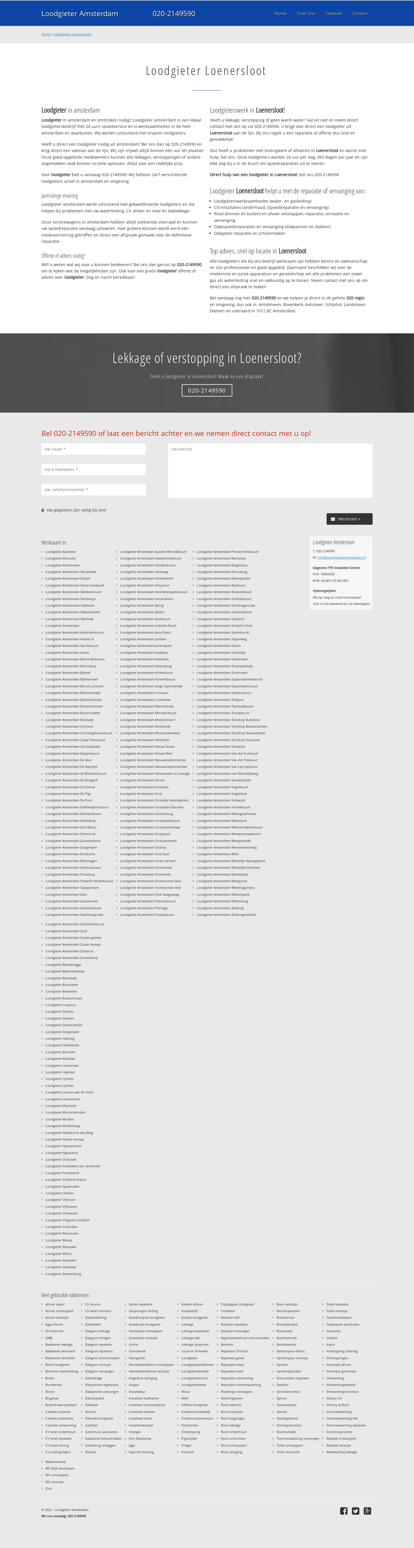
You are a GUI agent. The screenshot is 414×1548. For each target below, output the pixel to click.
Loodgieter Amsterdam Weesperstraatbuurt (229, 834)
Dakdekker (93, 1324)
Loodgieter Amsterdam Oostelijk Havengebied (154, 800)
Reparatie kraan (232, 1364)
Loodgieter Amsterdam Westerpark (222, 874)
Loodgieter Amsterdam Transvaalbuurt (225, 706)
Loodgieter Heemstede (62, 1045)
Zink (48, 1488)
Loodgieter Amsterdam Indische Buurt (148, 625)
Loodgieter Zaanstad (60, 1267)
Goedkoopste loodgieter (147, 1317)
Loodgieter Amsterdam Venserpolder (224, 780)
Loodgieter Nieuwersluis (63, 1146)
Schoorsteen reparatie (293, 1378)
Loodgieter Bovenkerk (61, 984)
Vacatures (333, 1331)
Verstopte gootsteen (341, 1371)
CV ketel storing (57, 1445)
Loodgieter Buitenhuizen (63, 998)
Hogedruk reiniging (143, 1378)
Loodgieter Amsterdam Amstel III (69, 639)
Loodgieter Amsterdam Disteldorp (70, 820)
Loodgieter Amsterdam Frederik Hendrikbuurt (79, 881)
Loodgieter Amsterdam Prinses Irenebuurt (228, 551)
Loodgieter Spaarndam (62, 1186)
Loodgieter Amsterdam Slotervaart (222, 672)
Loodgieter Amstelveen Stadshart (70, 605)
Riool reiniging (231, 1452)
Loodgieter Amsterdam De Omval (70, 787)
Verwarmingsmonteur (342, 1391)
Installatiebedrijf (141, 1425)
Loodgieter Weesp (58, 1240)
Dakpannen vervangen (102, 1391)
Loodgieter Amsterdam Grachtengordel (74, 914)
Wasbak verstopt (338, 1445)
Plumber (187, 1452)
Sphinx (282, 1398)
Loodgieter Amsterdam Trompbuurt (223, 713)
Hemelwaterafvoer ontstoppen (152, 1364)
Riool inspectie (232, 1411)
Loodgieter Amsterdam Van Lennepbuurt (227, 766)
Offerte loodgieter (194, 1405)
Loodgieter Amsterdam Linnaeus (144, 693)
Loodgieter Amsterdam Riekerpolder (223, 578)
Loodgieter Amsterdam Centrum (69, 726)
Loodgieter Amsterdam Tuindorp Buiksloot (228, 720)
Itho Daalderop (140, 1438)
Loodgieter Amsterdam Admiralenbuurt (74, 632)
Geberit (90, 1452)
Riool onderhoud (233, 1432)
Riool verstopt (287, 1304)
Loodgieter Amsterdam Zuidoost (69, 951)
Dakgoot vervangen (99, 1371)
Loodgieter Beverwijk (61, 978)
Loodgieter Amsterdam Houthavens (146, 599)
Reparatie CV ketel (234, 1351)
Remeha (227, 1344)
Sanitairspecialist (289, 1371)
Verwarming (335, 1378)
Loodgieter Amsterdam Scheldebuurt (224, 599)
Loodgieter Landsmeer (62, 1065)
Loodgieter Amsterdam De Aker (68, 760)
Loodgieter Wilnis (58, 1253)
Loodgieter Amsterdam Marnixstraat (147, 706)
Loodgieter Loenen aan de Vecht (69, 1092)
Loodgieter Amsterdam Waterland (222, 820)
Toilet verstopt (337, 1311)
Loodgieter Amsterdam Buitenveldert (72, 713)
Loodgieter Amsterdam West (218, 854)
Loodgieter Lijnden (59, 1078)
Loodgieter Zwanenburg (63, 1274)
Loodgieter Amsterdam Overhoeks (145, 874)
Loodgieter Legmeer (60, 1072)
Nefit (185, 1398)
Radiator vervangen (235, 1331)
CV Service (92, 1304)
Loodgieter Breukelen (61, 991)
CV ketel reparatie (58, 1438)
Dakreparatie (94, 1398)
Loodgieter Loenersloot (72, 34)
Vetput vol (334, 1398)
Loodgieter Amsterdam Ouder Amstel (147, 861)
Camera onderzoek (59, 1418)
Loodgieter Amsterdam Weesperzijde (224, 841)
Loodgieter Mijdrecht (60, 1105)
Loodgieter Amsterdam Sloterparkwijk (225, 666)
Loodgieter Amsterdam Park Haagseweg (149, 894)
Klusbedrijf (189, 1311)
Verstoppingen (337, 1358)
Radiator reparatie (234, 1324)
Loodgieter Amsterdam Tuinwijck (221, 746)
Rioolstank (284, 1331)
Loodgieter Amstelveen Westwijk (69, 619)
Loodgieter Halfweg (59, 1038)
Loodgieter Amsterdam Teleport (220, 699)
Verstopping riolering (342, 1351)
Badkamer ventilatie (60, 1358)
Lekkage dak (190, 1338)
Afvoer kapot (55, 1304)
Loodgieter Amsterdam (79, 13)
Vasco (330, 1344)
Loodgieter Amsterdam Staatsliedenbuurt (227, 686)
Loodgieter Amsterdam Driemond (70, 834)
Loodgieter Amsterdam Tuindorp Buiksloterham (232, 726)
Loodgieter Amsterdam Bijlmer (68, 672)
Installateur (137, 1391)
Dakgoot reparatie (98, 1344)
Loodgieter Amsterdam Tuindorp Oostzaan (228, 740)
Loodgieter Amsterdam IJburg (142, 605)
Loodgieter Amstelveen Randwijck (70, 599)
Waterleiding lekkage (341, 1452)
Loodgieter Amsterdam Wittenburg (222, 901)
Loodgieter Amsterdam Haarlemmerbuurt (150, 558)
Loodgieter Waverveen (62, 1233)
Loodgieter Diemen (59, 1011)
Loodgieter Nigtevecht (61, 1153)
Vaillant (332, 1338)
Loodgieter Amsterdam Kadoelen (144, 659)
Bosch (49, 1391)
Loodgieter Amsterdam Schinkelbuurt (224, 612)
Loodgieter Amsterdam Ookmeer (144, 787)
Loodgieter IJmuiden (60, 1052)
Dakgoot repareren (99, 1351)
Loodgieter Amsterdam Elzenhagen (71, 861)
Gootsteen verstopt (143, 1338)
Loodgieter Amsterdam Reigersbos (222, 565)
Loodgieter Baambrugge (63, 964)
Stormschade (286, 1432)
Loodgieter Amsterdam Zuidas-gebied (73, 937)
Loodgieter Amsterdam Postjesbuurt (147, 914)
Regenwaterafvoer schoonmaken (245, 1338)
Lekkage (187, 1324)
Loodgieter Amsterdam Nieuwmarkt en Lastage (155, 773)
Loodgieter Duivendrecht (64, 1025)
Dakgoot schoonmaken (102, 1358)
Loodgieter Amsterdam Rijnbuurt (221, 585)
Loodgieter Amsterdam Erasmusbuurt (73, 867)
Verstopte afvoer (338, 1364)
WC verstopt (54, 1482)
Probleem (228, 1311)
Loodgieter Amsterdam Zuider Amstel (73, 944)
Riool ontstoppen (234, 1445)
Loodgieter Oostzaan (60, 1159)
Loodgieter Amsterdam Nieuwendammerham (153, 766)
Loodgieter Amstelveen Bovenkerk (70, 572)
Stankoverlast (287, 1405)
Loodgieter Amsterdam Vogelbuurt (222, 787)
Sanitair (282, 1364)
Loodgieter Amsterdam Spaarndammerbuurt (229, 679)
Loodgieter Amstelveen (62, 565)
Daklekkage (93, 1378)
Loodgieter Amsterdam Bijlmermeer (71, 679)
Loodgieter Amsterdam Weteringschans (226, 887)
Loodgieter (189, 1358)
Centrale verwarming (60, 1425)
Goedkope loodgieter (144, 1324)
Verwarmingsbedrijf (340, 1384)
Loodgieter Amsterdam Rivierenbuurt (224, 592)
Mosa (185, 1391)
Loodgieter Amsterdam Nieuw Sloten (147, 746)
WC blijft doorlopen (60, 1468)
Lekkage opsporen (195, 1344)
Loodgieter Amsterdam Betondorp (70, 666)
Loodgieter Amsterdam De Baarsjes (71, 766)
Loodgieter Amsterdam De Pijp (68, 793)
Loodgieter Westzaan (60, 1247)
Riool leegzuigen (233, 1418)
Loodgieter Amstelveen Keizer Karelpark (74, 585)
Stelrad (282, 1411)
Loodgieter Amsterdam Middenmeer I (148, 720)
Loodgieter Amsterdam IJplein (142, 612)
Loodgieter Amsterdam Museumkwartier (150, 733)
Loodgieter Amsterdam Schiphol (220, 619)
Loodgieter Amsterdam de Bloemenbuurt (75, 773)
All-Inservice (54, 1331)
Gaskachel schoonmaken (103, 1438)
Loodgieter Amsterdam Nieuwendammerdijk (153, 760)
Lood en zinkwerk (194, 1351)
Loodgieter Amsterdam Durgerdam (71, 847)
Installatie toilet (140, 1418)
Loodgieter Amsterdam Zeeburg (220, 908)
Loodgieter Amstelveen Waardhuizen (72, 612)
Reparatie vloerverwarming (241, 1384)
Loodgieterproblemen (197, 1364)
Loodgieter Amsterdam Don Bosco (70, 827)
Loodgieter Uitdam (59, 1193)
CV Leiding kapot (58, 1452)
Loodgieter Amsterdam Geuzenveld (71, 901)
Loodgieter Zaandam (60, 1260)
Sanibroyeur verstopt (292, 1358)
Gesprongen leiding (143, 1311)
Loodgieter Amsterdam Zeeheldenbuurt (74, 924)
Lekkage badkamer (195, 1331)
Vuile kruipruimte (339, 1432)
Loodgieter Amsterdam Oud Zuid (144, 854)
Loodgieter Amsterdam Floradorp (70, 874)
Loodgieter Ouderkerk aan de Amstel (72, 1166)
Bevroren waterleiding (61, 1371)
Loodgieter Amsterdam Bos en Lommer (74, 686)
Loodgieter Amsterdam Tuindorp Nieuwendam (231, 733)
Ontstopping (190, 1432)
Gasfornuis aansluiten (101, 1432)
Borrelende (53, 1384)
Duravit (90, 1411)
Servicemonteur (288, 1391)
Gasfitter (91, 1425)
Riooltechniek (287, 1338)
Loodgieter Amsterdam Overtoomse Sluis (150, 881)
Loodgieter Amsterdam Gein (66, 894)
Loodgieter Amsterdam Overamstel (146, 867)
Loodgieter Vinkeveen (61, 1213)
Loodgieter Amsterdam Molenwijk (145, 726)
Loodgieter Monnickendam (65, 1112)
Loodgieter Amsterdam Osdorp (143, 847)
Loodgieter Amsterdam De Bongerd (71, 780)
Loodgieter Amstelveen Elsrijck (68, 578)
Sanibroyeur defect (291, 1351)
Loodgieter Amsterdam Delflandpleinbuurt (77, 807)
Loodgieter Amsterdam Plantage (144, 908)
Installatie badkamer (144, 1398)
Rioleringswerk (232, 1398)
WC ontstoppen (57, 1475)
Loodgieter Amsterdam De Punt (68, 800)
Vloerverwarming (339, 1411)
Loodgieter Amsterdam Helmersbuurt (147, 565)
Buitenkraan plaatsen (61, 1405)
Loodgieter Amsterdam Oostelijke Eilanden (152, 807)
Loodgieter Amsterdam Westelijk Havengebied (231, 861)
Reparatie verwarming (237, 1378)
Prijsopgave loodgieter (237, 1304)
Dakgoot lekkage (97, 1331)
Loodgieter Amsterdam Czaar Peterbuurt (75, 740)
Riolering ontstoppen (236, 1391)
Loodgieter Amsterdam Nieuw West (146, 753)
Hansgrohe (137, 1358)
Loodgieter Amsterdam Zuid (66, 931)
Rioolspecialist (287, 1324)
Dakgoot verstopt (98, 1364)
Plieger (186, 1445)
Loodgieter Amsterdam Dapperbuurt (72, 753)
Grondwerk (137, 1351)
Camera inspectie (58, 1411)
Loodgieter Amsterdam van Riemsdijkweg (227, 773)
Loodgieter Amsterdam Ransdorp (221, 558)
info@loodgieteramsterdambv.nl (341, 557)
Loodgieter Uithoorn (60, 1199)
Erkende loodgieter (99, 1418)
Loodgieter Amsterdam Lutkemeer (145, 699)
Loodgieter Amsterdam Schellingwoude (226, 605)
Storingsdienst (287, 1418)
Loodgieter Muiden (59, 1119)
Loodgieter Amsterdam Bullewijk (69, 720)
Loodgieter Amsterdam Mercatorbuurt (148, 713)
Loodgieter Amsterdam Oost (141, 793)
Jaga (132, 1445)
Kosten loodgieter (194, 1317)
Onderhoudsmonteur (197, 1418)
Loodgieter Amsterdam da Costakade (72, 746)
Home (46, 34)
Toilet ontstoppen (290, 1445)
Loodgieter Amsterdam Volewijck (221, 800)
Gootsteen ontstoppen (146, 1331)
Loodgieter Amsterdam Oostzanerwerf (148, 841)
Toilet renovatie (288, 1452)
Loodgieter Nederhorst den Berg (69, 1132)
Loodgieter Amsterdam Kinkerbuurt (146, 672)
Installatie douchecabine (147, 1405)
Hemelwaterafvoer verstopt (149, 1371)
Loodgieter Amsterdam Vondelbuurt (223, 807)
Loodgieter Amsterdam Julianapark (146, 645)
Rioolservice (285, 1317)
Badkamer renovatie (60, 1351)
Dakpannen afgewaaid (101, 1384)
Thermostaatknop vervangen (298, 1438)
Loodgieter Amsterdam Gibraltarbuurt (73, 908)
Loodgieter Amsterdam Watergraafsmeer (226, 814)
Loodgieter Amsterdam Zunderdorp (71, 957)
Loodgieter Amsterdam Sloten (219, 645)
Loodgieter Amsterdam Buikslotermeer (74, 706)
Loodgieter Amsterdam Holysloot (144, 585)
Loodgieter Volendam (61, 1226)
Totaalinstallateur (339, 1317)
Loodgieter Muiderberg (62, 1126)
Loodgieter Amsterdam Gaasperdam (72, 887)
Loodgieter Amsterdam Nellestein (145, 740)
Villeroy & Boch (337, 1405)
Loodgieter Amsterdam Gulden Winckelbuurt (153, 551)
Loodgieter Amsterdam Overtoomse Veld (150, 887)
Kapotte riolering (141, 1452)
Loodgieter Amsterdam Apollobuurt (71, 645)
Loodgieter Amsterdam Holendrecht (146, 578)
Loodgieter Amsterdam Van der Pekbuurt (227, 760)
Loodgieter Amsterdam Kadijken (144, 652)
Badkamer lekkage (58, 1344)
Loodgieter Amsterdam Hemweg (144, 572)
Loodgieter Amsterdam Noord (142, 780)
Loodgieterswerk (193, 1384)
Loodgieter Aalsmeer (60, 551)
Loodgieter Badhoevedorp (65, 971)
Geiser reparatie (140, 1304)
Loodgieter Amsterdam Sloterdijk (221, 652)
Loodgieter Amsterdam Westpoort (222, 881)
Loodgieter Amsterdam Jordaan (143, 639)
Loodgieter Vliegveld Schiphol (67, 1220)
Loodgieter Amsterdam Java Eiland (145, 632)
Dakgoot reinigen (98, 1338)
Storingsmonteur (289, 1425)
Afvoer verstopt (56, 1317)
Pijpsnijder (189, 1438)
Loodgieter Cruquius (60, 1005)
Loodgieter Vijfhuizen (61, 1206)
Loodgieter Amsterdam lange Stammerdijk (151, 686)
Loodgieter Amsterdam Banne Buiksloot (75, 659)
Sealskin (283, 1384)
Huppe (134, 1384)
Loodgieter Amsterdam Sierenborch (223, 632)
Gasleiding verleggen (100, 1445)
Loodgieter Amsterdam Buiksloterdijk (73, 693)
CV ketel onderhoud (60, 1432)
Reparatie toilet (232, 1371)
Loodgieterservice (194, 1378)
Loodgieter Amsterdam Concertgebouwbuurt (78, 733)
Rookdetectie (286, 1344)
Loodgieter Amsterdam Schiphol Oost (224, 625)
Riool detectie (231, 1405)
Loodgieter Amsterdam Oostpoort (145, 834)
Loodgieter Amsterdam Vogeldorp (222, 793)
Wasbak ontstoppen (341, 1438)
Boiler (49, 1378)
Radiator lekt (230, 1317)
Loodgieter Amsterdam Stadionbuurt (224, 693)
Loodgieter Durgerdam (62, 1032)
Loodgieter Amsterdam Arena (67, 652)
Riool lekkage (231, 1425)
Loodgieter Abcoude (60, 558)
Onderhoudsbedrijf (195, 1411)
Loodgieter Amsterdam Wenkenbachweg (227, 847)
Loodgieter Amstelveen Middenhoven (73, 592)
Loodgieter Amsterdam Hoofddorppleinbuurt (153, 592)
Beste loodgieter (57, 1364)
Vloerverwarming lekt (342, 1418)
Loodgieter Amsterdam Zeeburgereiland (226, 914)
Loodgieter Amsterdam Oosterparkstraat (150, 827)
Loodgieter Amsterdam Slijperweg (222, 639)
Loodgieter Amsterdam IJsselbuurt (145, 619)
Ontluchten (189, 1425)
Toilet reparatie (337, 1304)
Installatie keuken (142, 1411)
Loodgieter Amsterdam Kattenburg (146, 666)
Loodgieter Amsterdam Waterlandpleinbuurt (229, 827)
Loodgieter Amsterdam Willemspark (223, 894)
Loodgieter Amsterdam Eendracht (70, 854)
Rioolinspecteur (288, 1311)
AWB (48, 1338)
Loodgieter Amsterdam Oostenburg (146, 814)
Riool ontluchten (233, 1438)
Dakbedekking (95, 1317)
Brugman (52, 1398)
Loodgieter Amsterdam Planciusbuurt (148, 901)
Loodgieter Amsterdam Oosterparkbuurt (150, 820)
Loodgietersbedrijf (195, 1371)
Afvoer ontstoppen (59, 1311)
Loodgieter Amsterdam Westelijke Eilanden (228, 867)
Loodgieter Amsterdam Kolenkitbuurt (148, 679)
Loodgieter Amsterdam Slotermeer (222, 659)
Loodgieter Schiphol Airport (66, 1179)
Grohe (133, 1344)
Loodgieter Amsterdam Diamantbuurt (73, 814)
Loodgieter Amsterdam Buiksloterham (73, 699)
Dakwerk (91, 1405)
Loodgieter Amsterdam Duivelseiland (72, 841)
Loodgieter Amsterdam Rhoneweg (222, 572)
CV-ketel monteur (98, 1311)
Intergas (135, 1432)
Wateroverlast (55, 1461)
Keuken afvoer (192, 1304)
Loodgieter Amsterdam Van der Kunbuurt (227, 753)
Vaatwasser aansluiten (342, 1324)
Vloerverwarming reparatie (346, 1425)
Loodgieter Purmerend (62, 1173)
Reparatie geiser (232, 1358)
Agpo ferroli (54, 1324)
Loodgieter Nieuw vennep (64, 1139)
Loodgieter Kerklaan (60, 1058)
